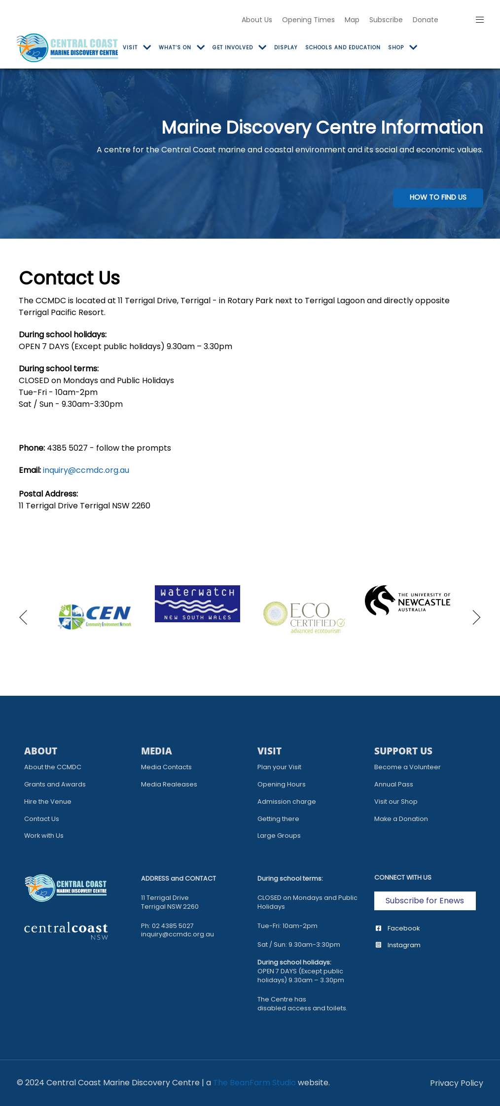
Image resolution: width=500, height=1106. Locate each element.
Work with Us (44, 835)
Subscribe (386, 20)
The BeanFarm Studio (254, 1082)
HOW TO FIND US (438, 197)
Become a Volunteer (407, 767)
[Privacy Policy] (456, 1083)
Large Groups (279, 835)
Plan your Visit (279, 767)
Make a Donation (401, 819)
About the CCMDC (52, 767)
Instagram (398, 945)
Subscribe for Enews (425, 900)
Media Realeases (169, 784)
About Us (257, 20)
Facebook (398, 928)
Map (352, 20)
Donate (425, 20)
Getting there (278, 819)
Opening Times (308, 20)
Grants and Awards (55, 784)
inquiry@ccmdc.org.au (86, 470)
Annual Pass (393, 784)
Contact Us (41, 819)
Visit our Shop (396, 801)
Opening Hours (281, 784)
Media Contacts (166, 767)
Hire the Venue (47, 801)
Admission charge (286, 801)
